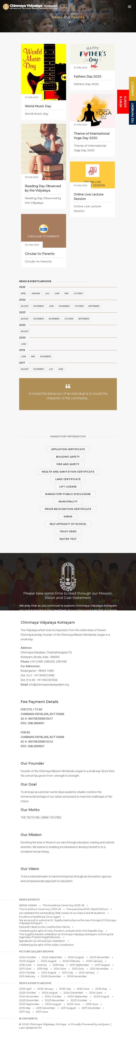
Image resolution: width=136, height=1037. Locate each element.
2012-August (48, 972)
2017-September (79, 964)
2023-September (29, 1004)
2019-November (45, 1008)
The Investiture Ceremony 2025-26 (63, 905)
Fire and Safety (68, 464)
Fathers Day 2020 (87, 77)
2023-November (99, 957)
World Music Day (38, 106)
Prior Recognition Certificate (68, 509)
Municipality (68, 501)
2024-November (29, 996)
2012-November (99, 968)
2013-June (78, 968)
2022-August (49, 961)
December (38, 369)
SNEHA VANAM (28, 905)
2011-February (27, 976)
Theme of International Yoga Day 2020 (92, 136)
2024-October (27, 957)
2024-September (52, 957)
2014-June (60, 968)
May (33, 356)
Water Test (68, 538)
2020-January (94, 961)
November (45, 356)
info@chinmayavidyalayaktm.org (49, 684)
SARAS (68, 516)
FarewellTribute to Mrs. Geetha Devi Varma (44, 927)
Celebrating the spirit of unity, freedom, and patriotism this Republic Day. (61, 930)
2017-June (25, 968)
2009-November (77, 976)
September (93, 306)
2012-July (67, 972)
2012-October (27, 972)
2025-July (65, 988)
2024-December (73, 992)
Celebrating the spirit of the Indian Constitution (46, 944)
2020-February (71, 961)
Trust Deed (68, 531)
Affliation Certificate (68, 449)
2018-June (25, 964)
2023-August (27, 961)
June (23, 344)
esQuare (103, 1024)
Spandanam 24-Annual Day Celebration (42, 941)
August (24, 331)
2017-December (91, 1008)
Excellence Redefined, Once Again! (40, 916)
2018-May (58, 964)
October (78, 293)
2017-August (102, 964)
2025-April (25, 988)
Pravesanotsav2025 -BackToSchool (87, 909)
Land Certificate (68, 479)
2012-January (87, 972)
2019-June (92, 1004)
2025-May (101, 988)
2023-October (78, 1000)
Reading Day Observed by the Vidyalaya (43, 189)
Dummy (42, 964)
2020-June (73, 1004)
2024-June (95, 992)
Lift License (68, 486)
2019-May (24, 1008)
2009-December (51, 976)
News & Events (123, 101)
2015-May (42, 968)
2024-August (76, 957)
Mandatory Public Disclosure (68, 494)
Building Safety (68, 456)
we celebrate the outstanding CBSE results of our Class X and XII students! (62, 913)
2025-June (83, 988)
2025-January (45, 988)
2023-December (29, 1000)
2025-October (27, 992)
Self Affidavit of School (68, 524)
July (51, 369)
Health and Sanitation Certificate (68, 471)
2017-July (24, 1011)
